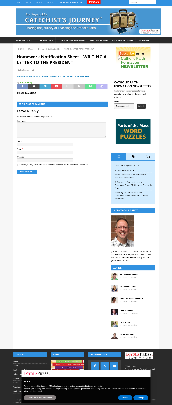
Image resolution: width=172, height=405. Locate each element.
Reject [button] (125, 398)
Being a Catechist (24, 40)
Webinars (50, 2)
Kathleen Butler (129, 274)
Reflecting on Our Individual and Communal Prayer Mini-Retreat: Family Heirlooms (131, 195)
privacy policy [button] (97, 386)
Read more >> (123, 260)
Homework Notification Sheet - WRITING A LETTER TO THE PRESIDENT (53, 76)
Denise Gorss (126, 310)
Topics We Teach (45, 40)
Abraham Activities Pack (125, 170)
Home (18, 2)
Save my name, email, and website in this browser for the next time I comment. (54, 164)
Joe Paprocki (25, 70)
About (28, 2)
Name (20, 141)
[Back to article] (39, 93)
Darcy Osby (125, 322)
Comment (21, 121)
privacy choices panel (33, 391)
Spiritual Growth (99, 40)
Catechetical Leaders (122, 40)
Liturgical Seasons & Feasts (71, 40)
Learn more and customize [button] (40, 398)
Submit (141, 106)
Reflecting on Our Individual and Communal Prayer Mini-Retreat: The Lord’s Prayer (133, 185)
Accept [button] (141, 398)
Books (39, 2)
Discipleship (143, 40)
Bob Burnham (127, 334)
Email (19, 149)
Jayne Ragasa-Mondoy (131, 298)
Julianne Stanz (128, 286)
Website (20, 157)
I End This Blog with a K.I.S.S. (127, 165)
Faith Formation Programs (71, 2)
